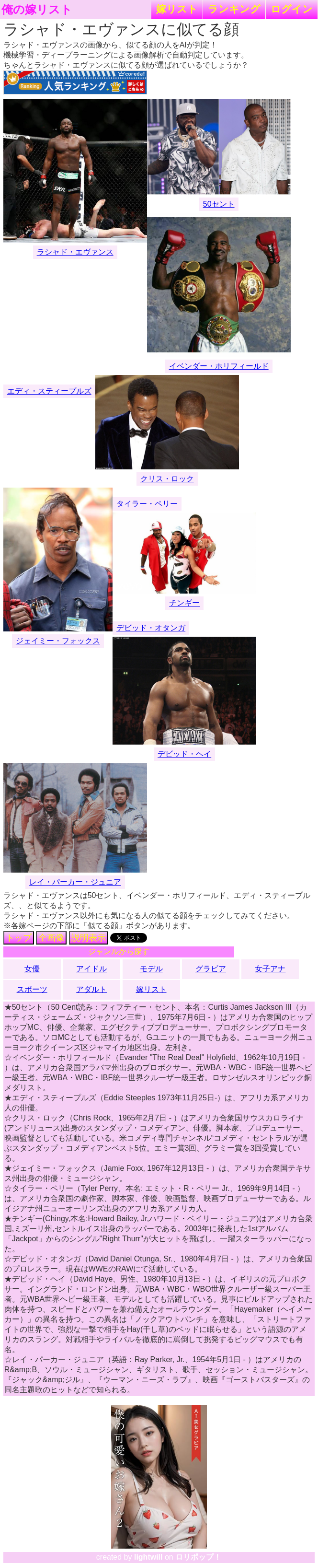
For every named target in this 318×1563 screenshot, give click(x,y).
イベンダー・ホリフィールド (219, 366)
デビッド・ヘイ (184, 754)
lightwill (148, 1557)
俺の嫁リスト (36, 9)
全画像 (51, 938)
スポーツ (32, 989)
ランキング (234, 8)
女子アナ (270, 969)
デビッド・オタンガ (150, 628)
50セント (219, 204)
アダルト (91, 989)
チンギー (184, 603)
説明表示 (88, 938)
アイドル (91, 969)
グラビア (210, 969)
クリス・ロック (167, 479)
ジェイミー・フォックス (58, 641)
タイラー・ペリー (147, 504)
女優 (32, 969)
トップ (19, 938)
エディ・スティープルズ (49, 391)
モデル (151, 969)
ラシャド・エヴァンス (75, 252)
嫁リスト (177, 8)
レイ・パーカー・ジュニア (75, 882)
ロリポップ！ (198, 1557)
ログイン (292, 8)
